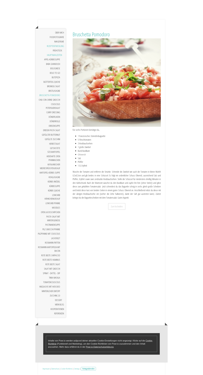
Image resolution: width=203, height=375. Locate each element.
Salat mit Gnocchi (52, 268)
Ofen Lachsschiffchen (50, 212)
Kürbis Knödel (54, 181)
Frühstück (57, 50)
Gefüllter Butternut (51, 134)
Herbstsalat (54, 143)
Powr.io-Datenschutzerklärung (100, 347)
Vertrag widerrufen (88, 368)
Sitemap (76, 368)
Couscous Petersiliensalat (53, 106)
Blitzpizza (56, 77)
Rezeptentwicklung (55, 46)
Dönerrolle (55, 121)
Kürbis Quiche (54, 190)
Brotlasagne (54, 90)
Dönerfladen (54, 117)
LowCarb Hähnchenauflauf (52, 196)
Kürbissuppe (54, 186)
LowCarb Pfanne (53, 203)
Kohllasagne (54, 177)
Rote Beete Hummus (51, 259)
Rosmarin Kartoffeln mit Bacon (49, 249)
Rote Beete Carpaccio (50, 255)
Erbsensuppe (54, 125)
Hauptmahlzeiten (54, 55)
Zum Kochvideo (117, 206)
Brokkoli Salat (53, 86)
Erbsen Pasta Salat (51, 130)
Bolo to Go (55, 73)
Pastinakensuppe (52, 224)
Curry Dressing (53, 112)
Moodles (56, 207)
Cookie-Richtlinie (66, 368)
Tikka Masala (54, 277)
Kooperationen (57, 309)
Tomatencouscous (51, 282)
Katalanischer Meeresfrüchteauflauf (50, 166)
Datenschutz (55, 368)
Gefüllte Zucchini (52, 139)
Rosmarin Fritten (52, 242)
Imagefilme (59, 41)
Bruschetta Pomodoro (49, 95)
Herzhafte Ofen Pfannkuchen (53, 158)
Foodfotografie (57, 37)
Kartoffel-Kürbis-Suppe (50, 172)
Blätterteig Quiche (52, 82)
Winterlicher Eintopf (51, 291)
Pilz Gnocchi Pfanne (51, 229)
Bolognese (55, 68)
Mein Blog (59, 304)
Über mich (59, 32)
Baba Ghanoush (53, 64)
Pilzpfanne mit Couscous (49, 233)
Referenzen (59, 313)
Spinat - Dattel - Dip (51, 273)
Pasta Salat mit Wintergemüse (53, 218)
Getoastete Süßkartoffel (53, 150)
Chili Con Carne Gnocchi (49, 99)
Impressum (46, 368)
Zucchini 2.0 (55, 295)
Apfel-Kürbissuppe (52, 59)
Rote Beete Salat (52, 264)
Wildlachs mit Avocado (49, 286)
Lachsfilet (55, 238)
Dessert (58, 300)
